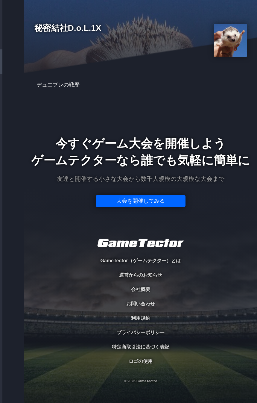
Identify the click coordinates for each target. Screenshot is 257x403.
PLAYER (12, 67)
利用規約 (140, 318)
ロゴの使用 (141, 361)
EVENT (11, 140)
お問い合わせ (140, 303)
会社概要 (140, 289)
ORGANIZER (12, 91)
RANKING (12, 116)
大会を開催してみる (140, 201)
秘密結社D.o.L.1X (67, 28)
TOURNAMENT (11, 42)
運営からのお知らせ (140, 275)
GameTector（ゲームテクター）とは (140, 260)
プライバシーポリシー (141, 332)
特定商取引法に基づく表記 (140, 346)
